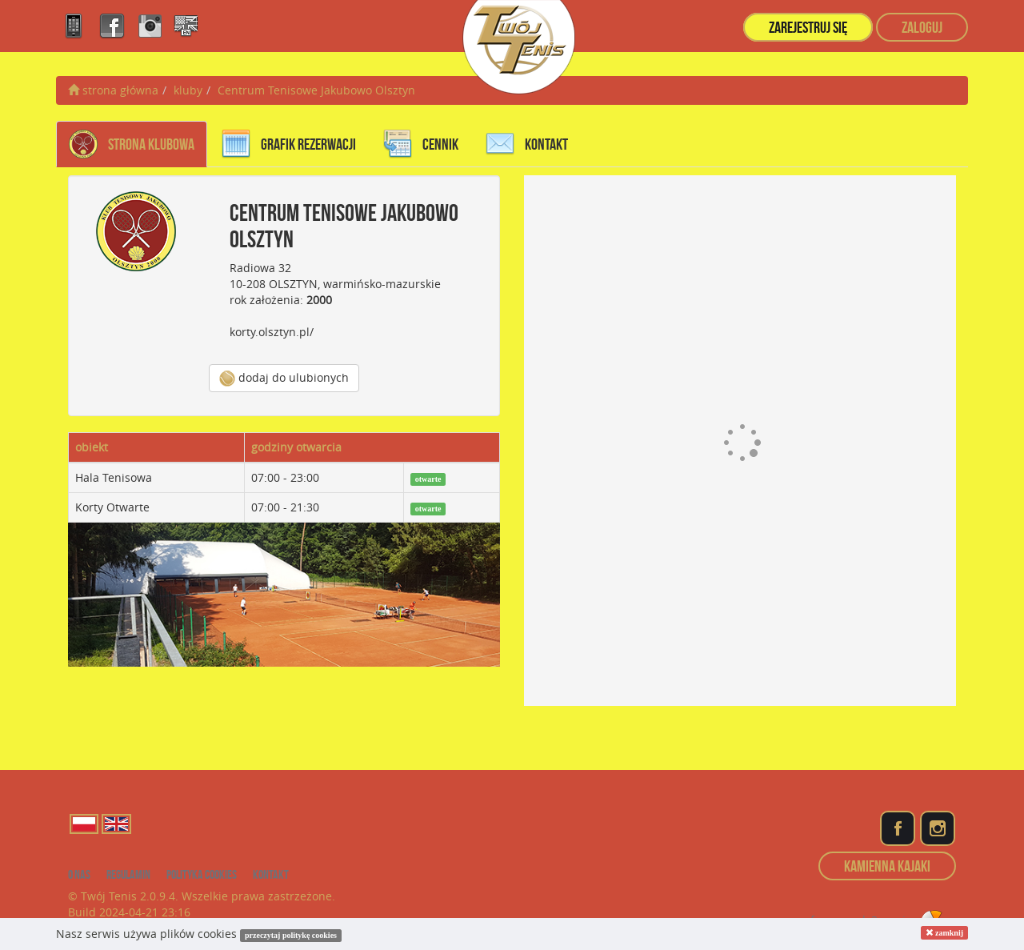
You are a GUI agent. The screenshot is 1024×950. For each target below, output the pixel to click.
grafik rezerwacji (289, 144)
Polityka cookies (201, 874)
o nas (79, 874)
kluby (188, 90)
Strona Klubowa (131, 144)
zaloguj (922, 27)
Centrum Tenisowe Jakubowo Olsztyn (316, 90)
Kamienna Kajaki (887, 866)
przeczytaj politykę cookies (291, 935)
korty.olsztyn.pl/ (272, 331)
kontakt (527, 144)
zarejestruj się (808, 27)
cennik (420, 144)
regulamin (128, 874)
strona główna (113, 90)
